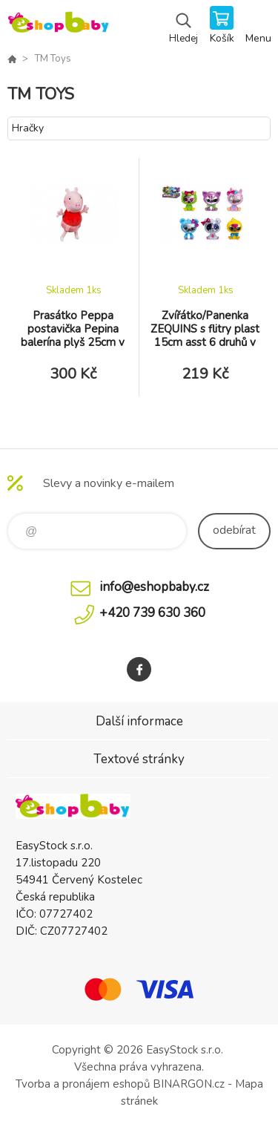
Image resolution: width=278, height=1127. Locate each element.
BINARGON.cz (189, 1084)
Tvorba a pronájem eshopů (83, 1084)
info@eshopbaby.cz (154, 586)
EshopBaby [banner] (58, 26)
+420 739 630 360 (152, 612)
